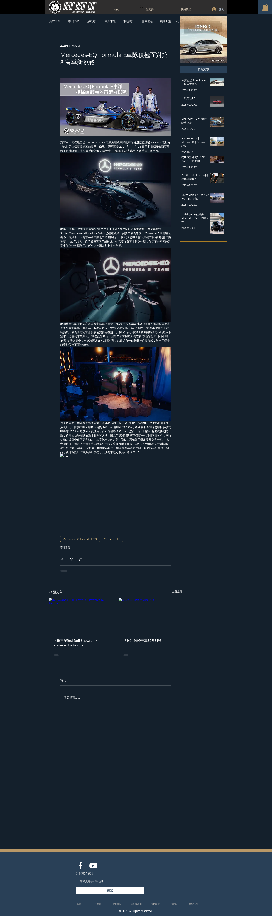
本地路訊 (128, 21)
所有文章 (54, 21)
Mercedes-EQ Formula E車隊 (80, 539)
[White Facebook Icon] (80, 865)
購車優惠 (147, 21)
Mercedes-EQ (112, 539)
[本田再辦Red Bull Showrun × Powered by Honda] (81, 616)
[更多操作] (169, 45)
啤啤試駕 (73, 21)
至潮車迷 (110, 21)
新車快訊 (91, 21)
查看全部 (177, 591)
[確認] (110, 890)
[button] (265, 7)
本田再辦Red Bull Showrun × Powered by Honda (75, 642)
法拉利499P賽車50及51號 (142, 640)
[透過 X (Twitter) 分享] (71, 559)
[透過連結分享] (80, 559)
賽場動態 (165, 21)
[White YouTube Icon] (93, 865)
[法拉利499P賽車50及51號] (150, 616)
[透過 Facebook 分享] (62, 559)
